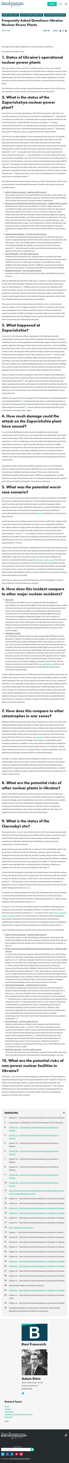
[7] (25, 154)
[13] (22, 286)
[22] (29, 887)
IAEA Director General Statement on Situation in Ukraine (42, 1261)
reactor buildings (46, 664)
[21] (9, 881)
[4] (48, 122)
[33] (60, 1037)
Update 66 (13, 1266)
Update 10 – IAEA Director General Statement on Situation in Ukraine (37, 1208)
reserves (40, 513)
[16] (21, 400)
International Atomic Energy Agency (19, 1414)
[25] (33, 912)
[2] (54, 91)
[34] (51, 1085)
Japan (7, 1406)
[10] (28, 176)
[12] (14, 247)
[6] (15, 151)
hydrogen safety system (45, 560)
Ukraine (8, 1409)
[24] (34, 901)
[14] (52, 354)
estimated (39, 737)
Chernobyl (9, 1417)
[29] (6, 998)
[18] (23, 533)
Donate (52, 4)
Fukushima (9, 1412)
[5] (54, 128)
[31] (16, 1018)
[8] (8, 163)
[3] (54, 116)
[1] (6, 83)
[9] (13, 173)
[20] (48, 867)
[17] (25, 407)
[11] (6, 231)
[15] (23, 380)
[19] (49, 861)
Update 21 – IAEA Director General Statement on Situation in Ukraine (37, 1213)
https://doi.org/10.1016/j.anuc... (21, 1227)
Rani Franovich (34, 1344)
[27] (11, 945)
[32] (33, 1035)
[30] (20, 1001)
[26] (62, 924)
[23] (53, 898)
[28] (17, 959)
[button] (34, 1113)
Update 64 (13, 1261)
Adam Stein (31, 1378)
